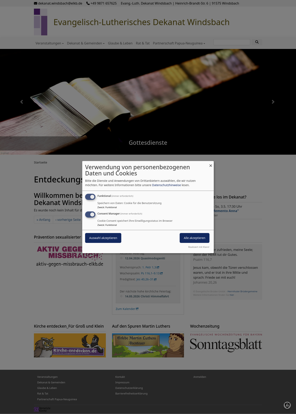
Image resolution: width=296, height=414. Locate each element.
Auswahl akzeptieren (103, 238)
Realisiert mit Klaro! (198, 246)
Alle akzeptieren (194, 238)
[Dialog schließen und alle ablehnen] (211, 163)
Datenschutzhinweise (166, 185)
